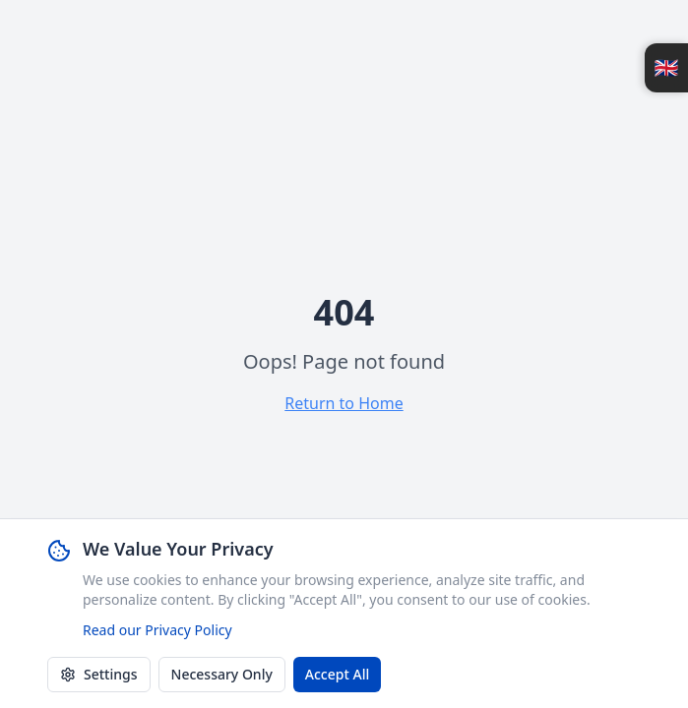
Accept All (337, 675)
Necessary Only (222, 675)
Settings (99, 675)
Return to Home (343, 403)
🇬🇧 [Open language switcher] (667, 67)
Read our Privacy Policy (157, 630)
